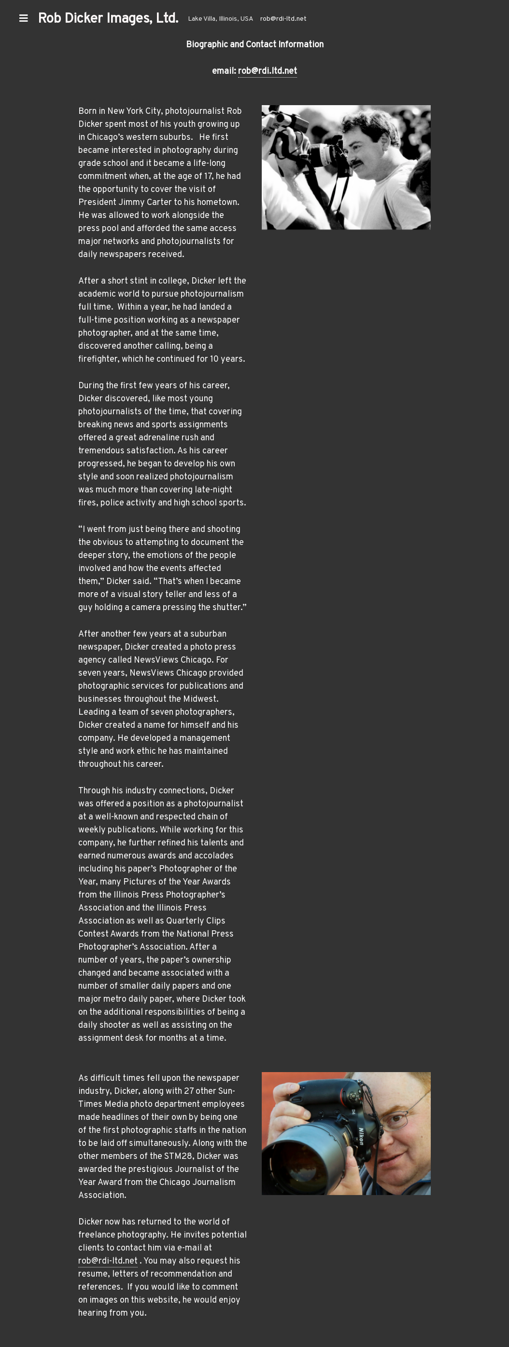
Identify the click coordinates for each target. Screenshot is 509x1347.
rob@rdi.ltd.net (267, 71)
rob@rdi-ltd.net (283, 19)
